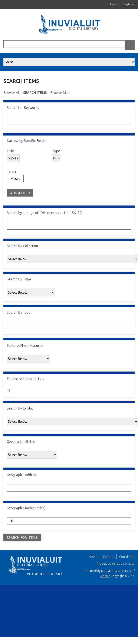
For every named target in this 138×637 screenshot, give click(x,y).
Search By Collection (22, 246)
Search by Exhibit (20, 408)
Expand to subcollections (25, 379)
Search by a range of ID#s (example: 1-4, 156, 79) (44, 213)
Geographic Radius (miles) (26, 508)
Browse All (11, 93)
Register (128, 4)
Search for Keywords (23, 107)
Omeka (130, 563)
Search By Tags (18, 312)
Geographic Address (22, 475)
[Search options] (130, 45)
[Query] (69, 44)
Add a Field (20, 193)
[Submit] (133, 44)
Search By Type (19, 279)
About (93, 556)
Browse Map (60, 93)
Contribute (127, 556)
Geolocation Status (21, 441)
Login (114, 4)
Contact (108, 556)
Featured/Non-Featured (25, 345)
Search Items (35, 93)
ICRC (104, 571)
